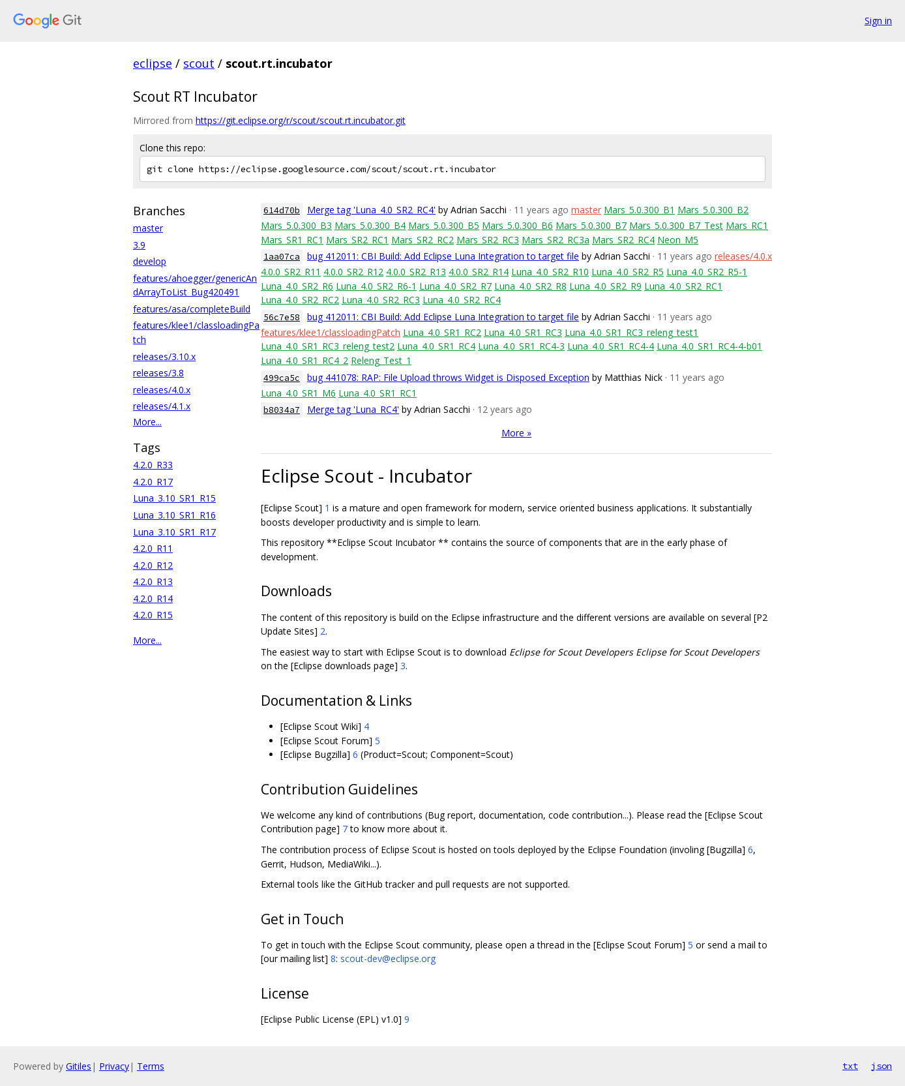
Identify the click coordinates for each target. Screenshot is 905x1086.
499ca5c (281, 378)
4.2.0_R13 (153, 581)
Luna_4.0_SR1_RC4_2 (304, 360)
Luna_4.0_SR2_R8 (530, 286)
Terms (150, 1066)
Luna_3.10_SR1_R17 (174, 532)
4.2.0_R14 (153, 598)
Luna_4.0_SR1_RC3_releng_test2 (327, 346)
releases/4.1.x (161, 406)
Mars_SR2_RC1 (357, 240)
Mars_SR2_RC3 (487, 240)
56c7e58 (281, 317)
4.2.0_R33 (153, 465)
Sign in (878, 20)
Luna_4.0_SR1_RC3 (523, 332)
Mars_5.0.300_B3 (296, 225)
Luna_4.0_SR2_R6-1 (376, 286)
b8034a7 (281, 409)
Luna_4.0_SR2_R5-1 (706, 271)
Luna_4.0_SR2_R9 (605, 286)
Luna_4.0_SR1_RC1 (377, 393)
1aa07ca (281, 256)
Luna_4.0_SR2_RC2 (300, 300)
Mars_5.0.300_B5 (443, 225)
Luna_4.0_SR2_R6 (297, 286)
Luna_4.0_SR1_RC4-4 (610, 346)
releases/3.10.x (164, 356)
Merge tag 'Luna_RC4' (353, 409)
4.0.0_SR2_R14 (479, 271)
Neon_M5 (677, 240)
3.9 (139, 245)
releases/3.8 (158, 373)
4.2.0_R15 (153, 615)
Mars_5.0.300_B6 (517, 225)
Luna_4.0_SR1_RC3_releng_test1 (631, 332)
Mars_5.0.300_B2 (713, 210)
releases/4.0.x (161, 390)
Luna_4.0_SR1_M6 (298, 393)
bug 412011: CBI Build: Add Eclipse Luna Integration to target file (443, 256)
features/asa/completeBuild (191, 309)
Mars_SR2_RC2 (422, 240)
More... (147, 421)
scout (199, 63)
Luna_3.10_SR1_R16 (174, 515)
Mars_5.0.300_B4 (370, 225)
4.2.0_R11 (153, 548)
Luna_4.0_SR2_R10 (550, 271)
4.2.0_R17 (153, 481)
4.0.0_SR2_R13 (416, 271)
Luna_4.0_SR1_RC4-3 (521, 346)
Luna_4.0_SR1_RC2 (442, 332)
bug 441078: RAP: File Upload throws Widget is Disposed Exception (448, 377)
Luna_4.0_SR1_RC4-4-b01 (709, 346)
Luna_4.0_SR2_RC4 (462, 300)
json (881, 1066)
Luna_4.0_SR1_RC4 (436, 346)
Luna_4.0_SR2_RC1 (683, 286)
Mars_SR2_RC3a (555, 240)
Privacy (114, 1066)
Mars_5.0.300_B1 (639, 210)
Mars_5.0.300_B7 (591, 225)
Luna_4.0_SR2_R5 (627, 271)
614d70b (281, 210)
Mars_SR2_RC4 (623, 240)
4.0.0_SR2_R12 (353, 271)
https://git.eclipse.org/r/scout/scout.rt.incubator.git (301, 120)
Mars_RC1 (747, 225)
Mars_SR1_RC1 (292, 240)
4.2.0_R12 (153, 565)
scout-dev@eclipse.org (388, 958)
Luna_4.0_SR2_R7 (455, 286)
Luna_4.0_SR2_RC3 (381, 300)
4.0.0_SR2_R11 (291, 271)
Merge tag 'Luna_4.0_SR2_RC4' (371, 210)
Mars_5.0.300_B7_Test (676, 225)
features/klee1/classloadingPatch (330, 332)
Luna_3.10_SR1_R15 (174, 498)
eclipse (152, 63)
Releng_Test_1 (381, 360)
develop (149, 261)
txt (850, 1066)
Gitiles (78, 1066)
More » (516, 433)
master (148, 228)
